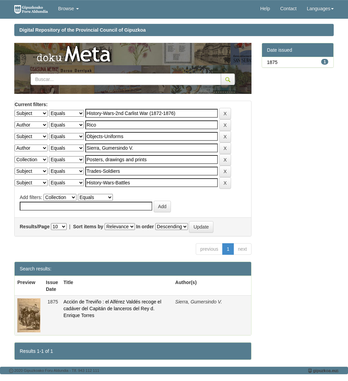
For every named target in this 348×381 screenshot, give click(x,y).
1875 (272, 62)
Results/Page (35, 226)
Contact (288, 8)
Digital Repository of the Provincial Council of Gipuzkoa (82, 30)
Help (265, 8)
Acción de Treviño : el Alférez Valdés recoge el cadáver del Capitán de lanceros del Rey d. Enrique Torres (112, 308)
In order (145, 226)
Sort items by (88, 226)
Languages (320, 8)
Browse (68, 8)
